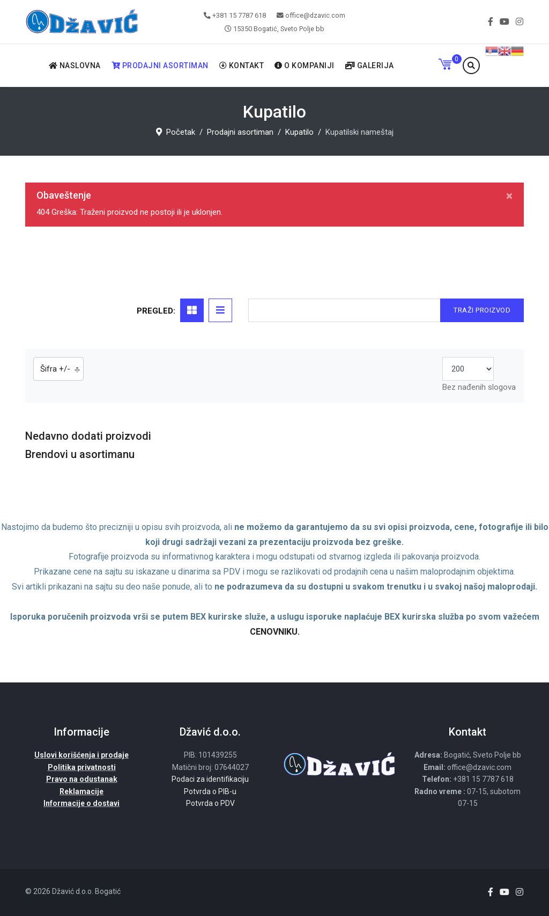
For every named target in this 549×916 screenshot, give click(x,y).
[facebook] (490, 22)
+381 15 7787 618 (239, 15)
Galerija (369, 65)
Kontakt (241, 65)
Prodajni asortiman (160, 65)
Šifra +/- (55, 369)
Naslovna (75, 65)
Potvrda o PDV (210, 803)
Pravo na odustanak (81, 779)
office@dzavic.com (315, 15)
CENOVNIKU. (275, 632)
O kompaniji (304, 65)
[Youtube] (504, 22)
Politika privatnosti (82, 767)
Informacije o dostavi (81, 803)
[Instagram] (519, 22)
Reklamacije (81, 791)
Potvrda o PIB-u (210, 791)
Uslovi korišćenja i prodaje (81, 755)
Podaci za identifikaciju (210, 779)
